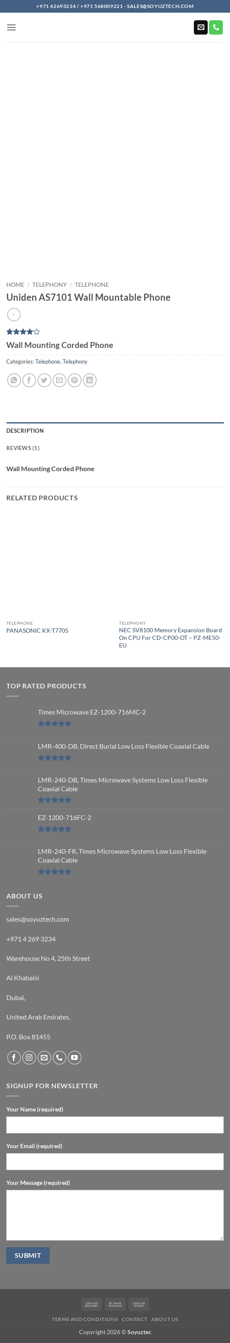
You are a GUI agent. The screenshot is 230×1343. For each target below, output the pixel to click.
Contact (134, 1319)
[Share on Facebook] (29, 380)
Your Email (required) (34, 1145)
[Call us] (216, 27)
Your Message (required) (38, 1182)
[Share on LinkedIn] (90, 380)
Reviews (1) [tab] (23, 448)
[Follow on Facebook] (14, 1058)
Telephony (49, 284)
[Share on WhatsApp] (14, 380)
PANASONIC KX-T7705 (37, 630)
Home (15, 284)
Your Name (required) (34, 1109)
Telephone (92, 284)
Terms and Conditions (85, 1319)
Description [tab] (25, 430)
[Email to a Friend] (59, 380)
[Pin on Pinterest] (75, 380)
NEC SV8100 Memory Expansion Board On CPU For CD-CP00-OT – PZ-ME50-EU (170, 637)
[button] (11, 27)
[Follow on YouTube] (75, 1058)
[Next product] (13, 314)
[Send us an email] (201, 27)
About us (164, 1319)
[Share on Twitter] (44, 380)
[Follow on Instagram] (29, 1058)
